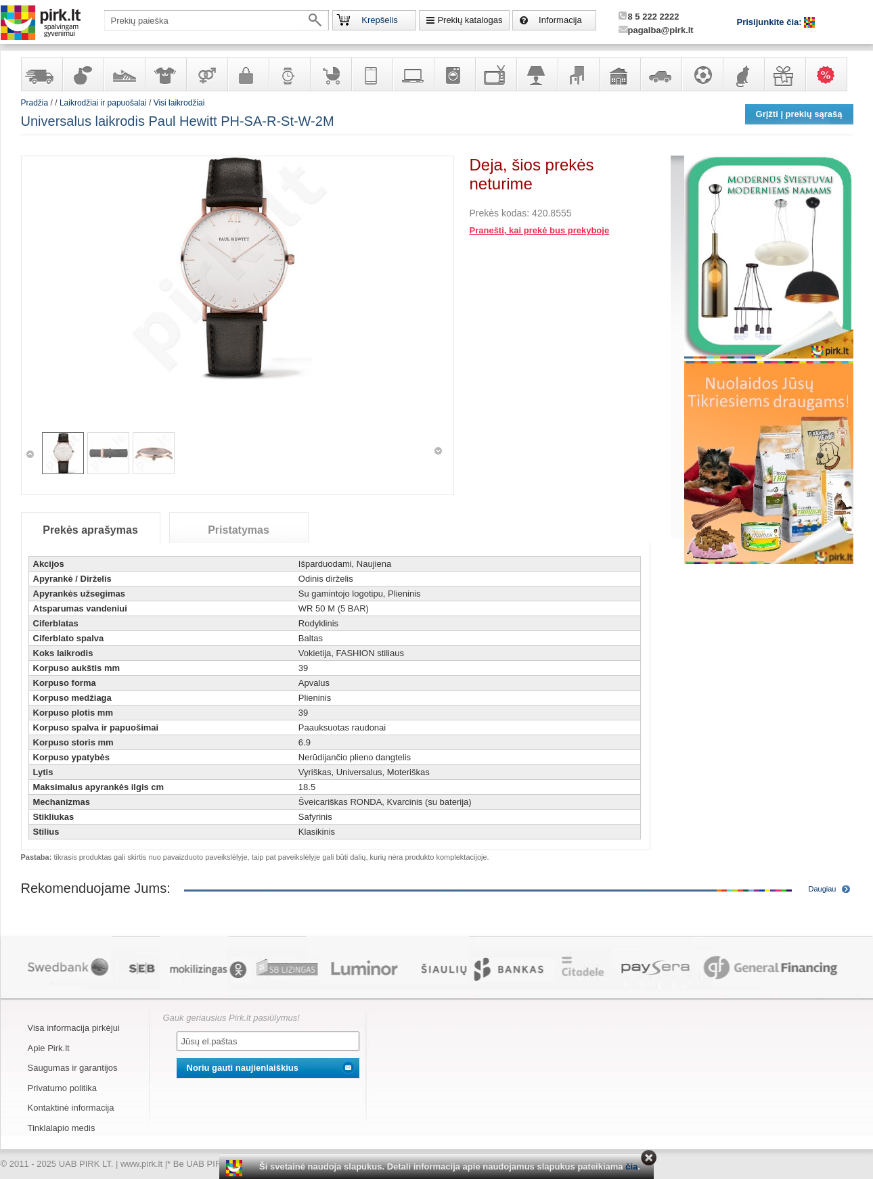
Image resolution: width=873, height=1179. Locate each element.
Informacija (560, 20)
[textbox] (216, 20)
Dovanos (784, 74)
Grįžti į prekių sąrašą (799, 114)
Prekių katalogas (469, 20)
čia (631, 1166)
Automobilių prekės (660, 74)
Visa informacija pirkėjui (74, 1028)
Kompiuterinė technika (412, 74)
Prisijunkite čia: (771, 22)
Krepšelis (379, 20)
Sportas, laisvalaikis (701, 74)
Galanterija (247, 74)
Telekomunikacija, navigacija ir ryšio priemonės (371, 74)
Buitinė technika (454, 74)
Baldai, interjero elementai (578, 74)
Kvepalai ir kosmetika (82, 74)
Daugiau (822, 889)
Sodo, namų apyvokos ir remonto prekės (619, 74)
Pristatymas (238, 530)
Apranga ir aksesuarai (165, 74)
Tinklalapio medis (61, 1128)
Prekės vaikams (330, 74)
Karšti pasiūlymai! (830, 74)
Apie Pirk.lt (49, 1048)
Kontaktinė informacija (71, 1108)
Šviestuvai (536, 74)
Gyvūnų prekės (743, 74)
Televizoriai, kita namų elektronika (495, 74)
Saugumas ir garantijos (73, 1068)
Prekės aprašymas (90, 530)
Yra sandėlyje (41, 74)
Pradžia (35, 103)
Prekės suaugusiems (206, 74)
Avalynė (123, 74)
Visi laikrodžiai (179, 103)
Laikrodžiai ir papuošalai (289, 74)
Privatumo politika (62, 1088)
